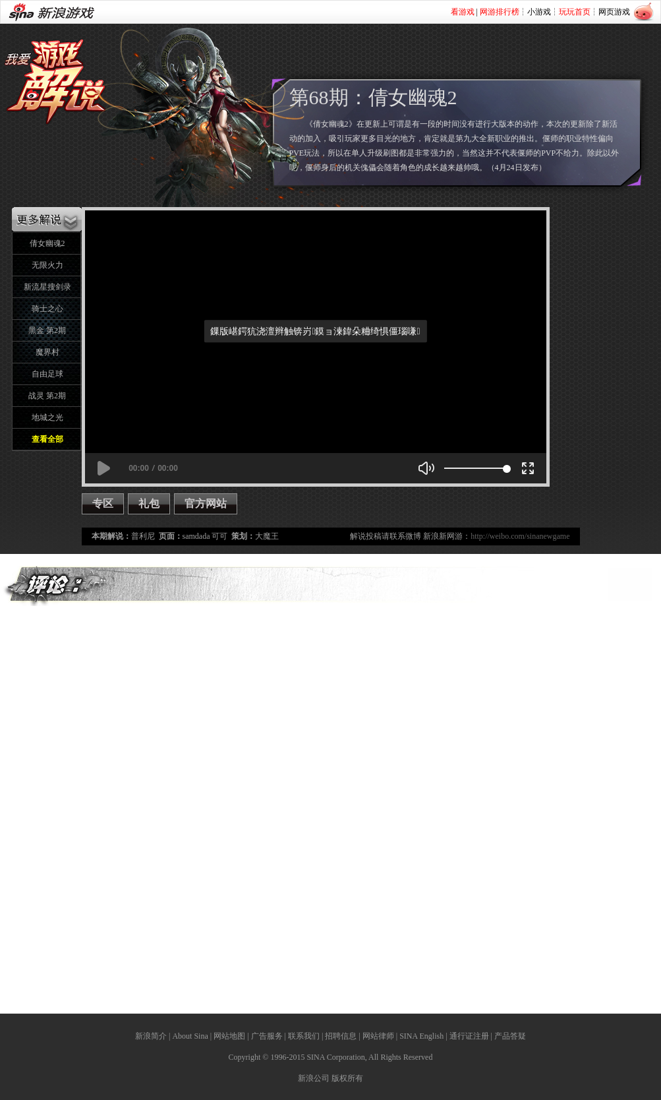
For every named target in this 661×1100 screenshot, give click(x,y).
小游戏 (539, 11)
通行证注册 (469, 1036)
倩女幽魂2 (47, 243)
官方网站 (206, 503)
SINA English (421, 1036)
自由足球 (47, 374)
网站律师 (378, 1036)
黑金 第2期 (47, 330)
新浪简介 (151, 1036)
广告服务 (267, 1036)
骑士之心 (47, 308)
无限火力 (47, 265)
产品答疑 (510, 1036)
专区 (102, 503)
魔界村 (47, 352)
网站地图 (229, 1036)
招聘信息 (341, 1036)
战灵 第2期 (47, 395)
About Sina (190, 1036)
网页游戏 (614, 11)
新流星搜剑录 (47, 286)
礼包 (148, 503)
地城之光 (47, 417)
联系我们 (304, 1036)
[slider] (475, 468)
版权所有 (347, 1078)
